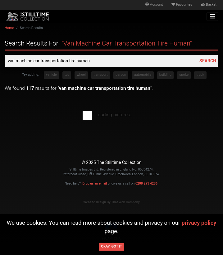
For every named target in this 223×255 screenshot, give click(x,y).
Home (9, 28)
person (121, 75)
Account (154, 4)
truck (200, 75)
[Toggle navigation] (212, 16)
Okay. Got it (111, 246)
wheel (81, 75)
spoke (184, 75)
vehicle (51, 75)
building (165, 75)
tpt (67, 75)
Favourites (181, 4)
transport (100, 75)
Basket (208, 4)
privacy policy (199, 222)
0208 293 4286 (146, 183)
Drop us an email (94, 183)
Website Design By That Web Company (111, 202)
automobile (142, 75)
